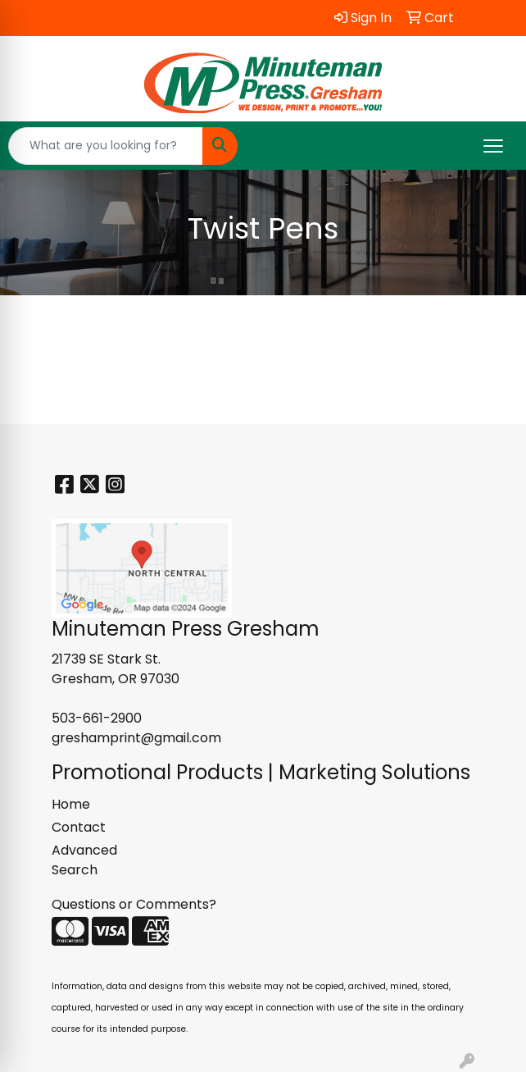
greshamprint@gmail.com (136, 737)
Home (71, 804)
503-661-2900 (97, 718)
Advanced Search (84, 860)
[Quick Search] (105, 146)
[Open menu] (493, 146)
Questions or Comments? (134, 904)
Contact (79, 827)
